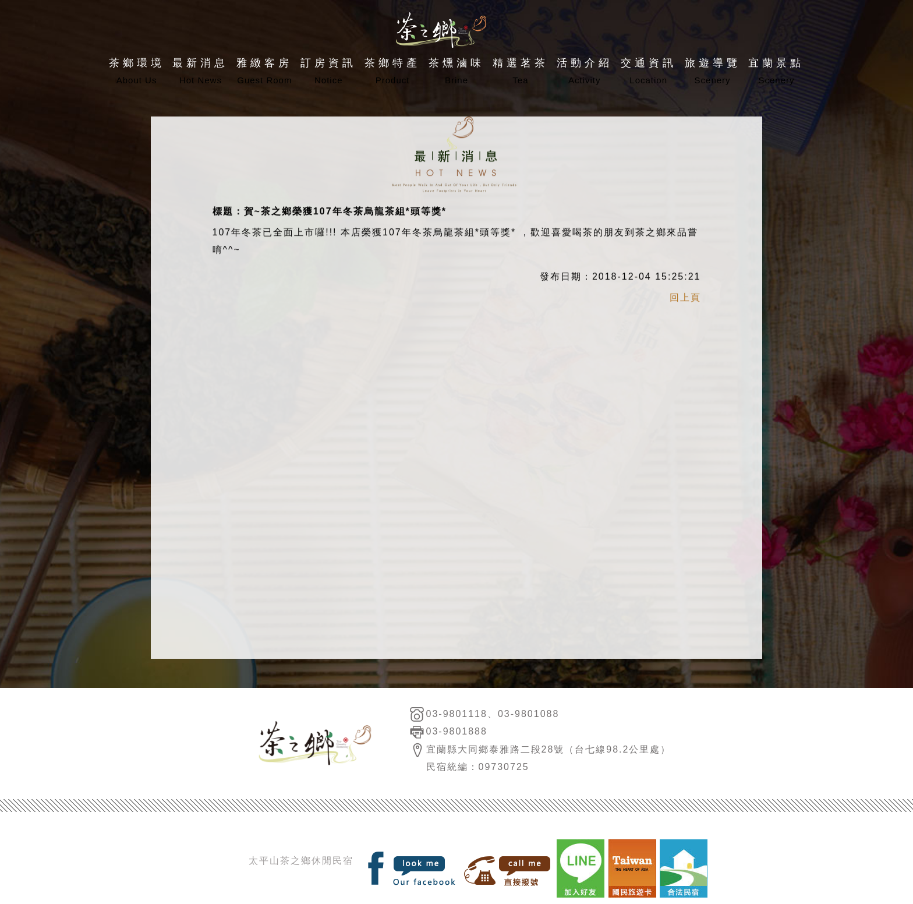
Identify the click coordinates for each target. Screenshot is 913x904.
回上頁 (685, 299)
